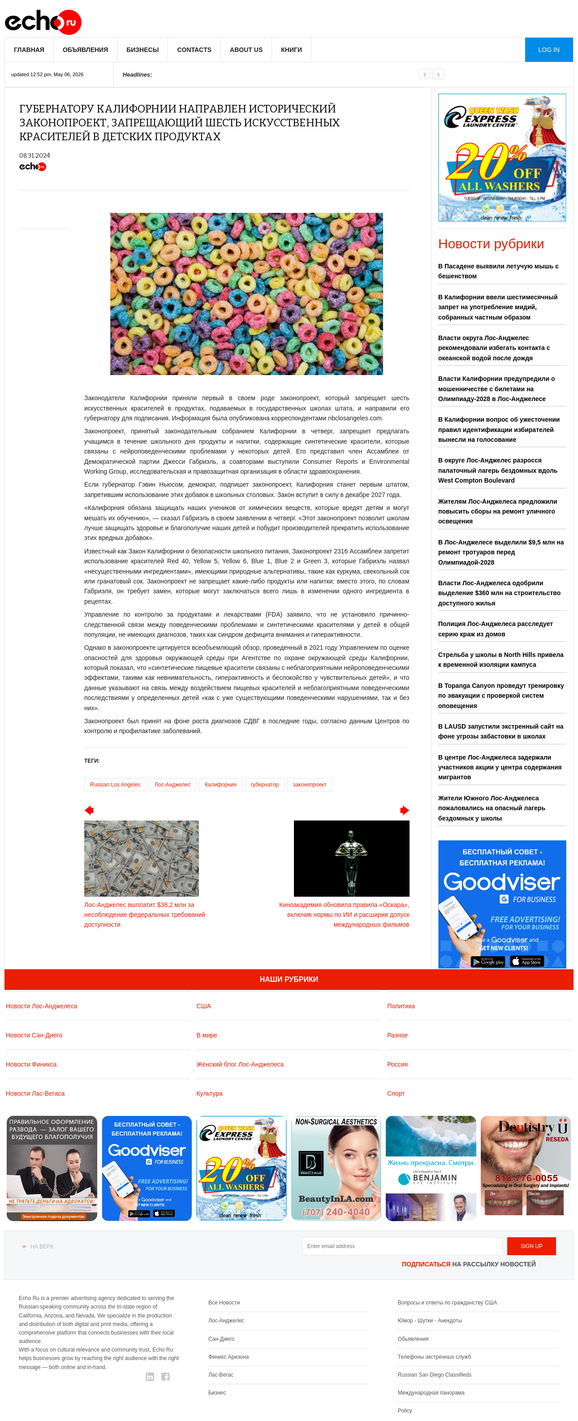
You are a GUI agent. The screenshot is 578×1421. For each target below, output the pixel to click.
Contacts (194, 49)
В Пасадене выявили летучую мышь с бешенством (498, 271)
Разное (397, 1034)
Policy (405, 1411)
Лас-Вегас (220, 1374)
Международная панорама (431, 1393)
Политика (401, 1005)
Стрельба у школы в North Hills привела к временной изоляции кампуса (501, 659)
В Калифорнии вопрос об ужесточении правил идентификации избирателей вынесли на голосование (499, 429)
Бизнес (217, 1393)
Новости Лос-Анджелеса (41, 1005)
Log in (549, 49)
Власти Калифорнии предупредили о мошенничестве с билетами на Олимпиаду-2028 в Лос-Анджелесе (496, 388)
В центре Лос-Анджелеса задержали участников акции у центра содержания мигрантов (500, 767)
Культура (210, 1093)
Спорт (396, 1093)
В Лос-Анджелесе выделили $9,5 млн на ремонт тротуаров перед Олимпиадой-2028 (501, 552)
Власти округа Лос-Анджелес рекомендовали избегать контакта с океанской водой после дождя (494, 348)
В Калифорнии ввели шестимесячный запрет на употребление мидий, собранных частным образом (498, 307)
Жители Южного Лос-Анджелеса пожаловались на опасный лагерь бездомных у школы (491, 808)
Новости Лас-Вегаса (35, 1093)
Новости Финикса (31, 1063)
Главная (29, 49)
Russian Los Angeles (115, 785)
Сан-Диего (221, 1338)
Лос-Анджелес (172, 785)
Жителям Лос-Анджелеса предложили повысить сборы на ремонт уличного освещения (497, 511)
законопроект (310, 785)
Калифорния (220, 785)
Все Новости (224, 1303)
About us (246, 49)
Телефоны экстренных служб (434, 1356)
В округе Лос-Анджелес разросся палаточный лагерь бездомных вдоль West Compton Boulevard (497, 470)
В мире (207, 1034)
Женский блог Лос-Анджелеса (240, 1063)
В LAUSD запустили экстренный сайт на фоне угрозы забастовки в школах (500, 731)
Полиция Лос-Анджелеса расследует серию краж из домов (495, 628)
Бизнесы (142, 49)
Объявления (85, 49)
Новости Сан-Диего (34, 1034)
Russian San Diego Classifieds (434, 1374)
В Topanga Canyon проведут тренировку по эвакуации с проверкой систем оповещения (501, 695)
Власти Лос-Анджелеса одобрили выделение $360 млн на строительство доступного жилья (499, 593)
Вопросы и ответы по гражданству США (447, 1303)
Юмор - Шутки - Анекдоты (430, 1320)
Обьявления (413, 1338)
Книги (291, 49)
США (204, 1005)
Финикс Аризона (228, 1356)
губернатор (265, 785)
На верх (41, 1247)
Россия (397, 1063)
